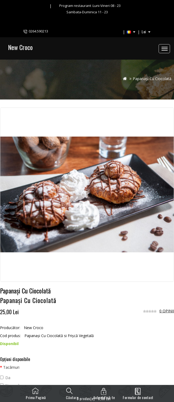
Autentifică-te (104, 397)
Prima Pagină (36, 397)
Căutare (70, 395)
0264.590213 (38, 31)
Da (5, 377)
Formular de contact (138, 397)
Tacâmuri (11, 367)
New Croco (20, 47)
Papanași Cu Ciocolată (152, 78)
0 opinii (166, 310)
